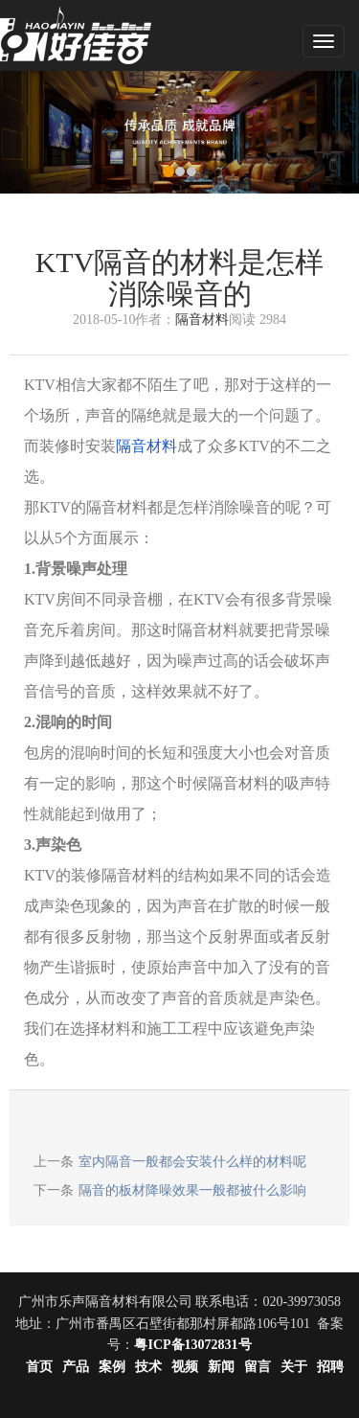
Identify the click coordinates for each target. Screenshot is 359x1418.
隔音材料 (202, 319)
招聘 (330, 1367)
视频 (184, 1367)
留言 (257, 1367)
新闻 (221, 1367)
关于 (293, 1367)
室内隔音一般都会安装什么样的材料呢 (192, 1162)
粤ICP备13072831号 (192, 1345)
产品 (75, 1367)
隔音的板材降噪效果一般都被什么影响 (192, 1190)
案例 (112, 1367)
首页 (39, 1367)
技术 (148, 1367)
